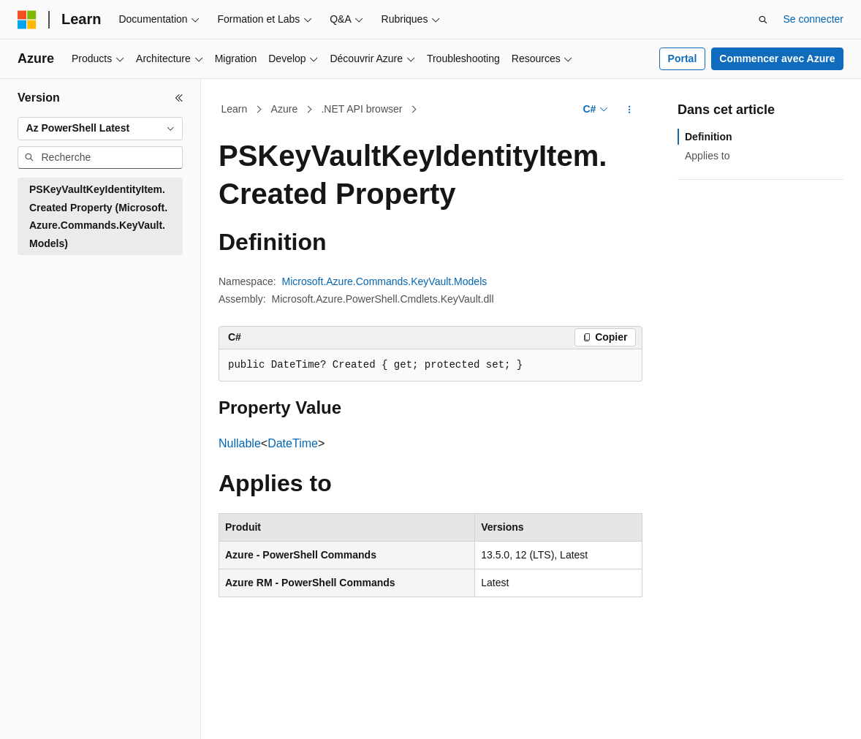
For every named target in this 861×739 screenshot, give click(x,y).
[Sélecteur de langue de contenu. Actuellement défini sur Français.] (53, 691)
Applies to (707, 156)
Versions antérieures (281, 726)
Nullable (240, 443)
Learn (234, 109)
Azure (284, 109)
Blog (356, 726)
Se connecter (814, 19)
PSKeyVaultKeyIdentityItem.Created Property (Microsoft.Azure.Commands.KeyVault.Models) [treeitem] (98, 216)
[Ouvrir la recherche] (763, 20)
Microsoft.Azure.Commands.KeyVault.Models (385, 281)
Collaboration (424, 726)
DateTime (293, 443)
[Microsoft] (27, 19)
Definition (708, 137)
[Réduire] (179, 98)
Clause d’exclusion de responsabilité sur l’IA (117, 726)
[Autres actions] (629, 109)
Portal (682, 58)
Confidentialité (504, 726)
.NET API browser (361, 109)
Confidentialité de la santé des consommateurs (671, 726)
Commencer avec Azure (777, 58)
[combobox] (100, 128)
